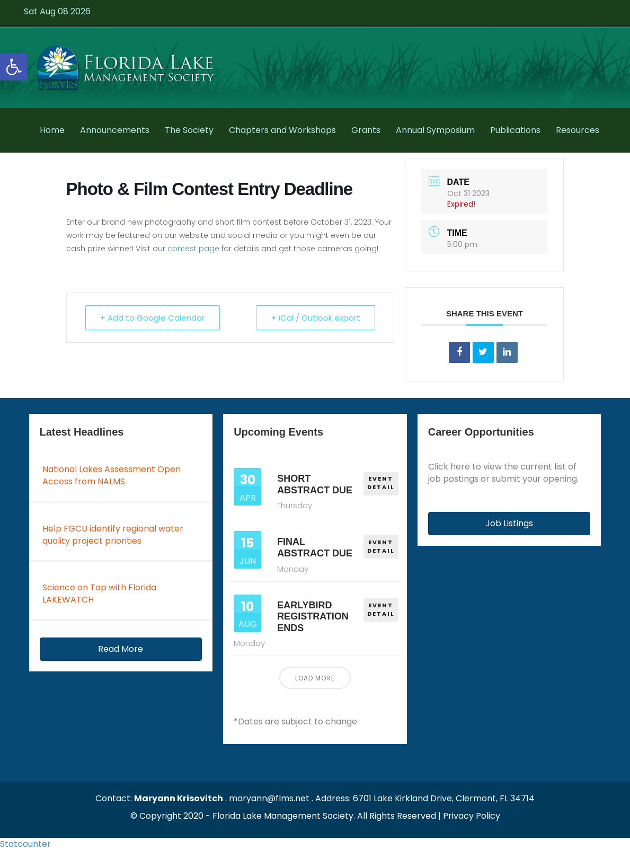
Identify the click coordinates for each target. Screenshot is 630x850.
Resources (577, 130)
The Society (189, 130)
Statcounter (25, 844)
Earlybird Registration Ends (313, 616)
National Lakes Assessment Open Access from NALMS (111, 475)
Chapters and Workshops (282, 130)
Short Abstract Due (314, 484)
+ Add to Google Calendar (153, 317)
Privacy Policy (471, 816)
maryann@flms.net (269, 798)
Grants (365, 130)
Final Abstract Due (314, 547)
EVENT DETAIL (381, 482)
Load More (315, 678)
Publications (515, 130)
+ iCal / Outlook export (315, 317)
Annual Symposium (435, 130)
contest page (193, 248)
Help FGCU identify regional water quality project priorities (112, 535)
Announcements (114, 130)
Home (52, 130)
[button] (121, 649)
